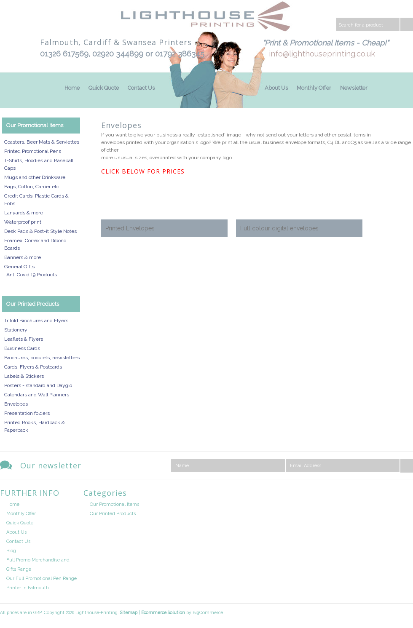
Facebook (406, 495)
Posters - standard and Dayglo (38, 385)
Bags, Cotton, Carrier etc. (32, 187)
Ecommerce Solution (163, 612)
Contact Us (141, 88)
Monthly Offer (314, 88)
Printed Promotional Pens (32, 151)
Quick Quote (103, 88)
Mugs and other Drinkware (34, 177)
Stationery (15, 330)
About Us (276, 88)
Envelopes (16, 404)
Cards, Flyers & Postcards (33, 367)
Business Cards (22, 348)
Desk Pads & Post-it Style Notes (40, 231)
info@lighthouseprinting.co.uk (322, 53)
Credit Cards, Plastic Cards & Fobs (36, 199)
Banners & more (22, 257)
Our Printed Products (32, 304)
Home (72, 88)
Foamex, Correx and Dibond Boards (35, 244)
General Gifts (19, 267)
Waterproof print (22, 222)
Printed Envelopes (130, 228)
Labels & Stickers (24, 376)
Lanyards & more (23, 213)
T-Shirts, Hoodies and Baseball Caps (38, 164)
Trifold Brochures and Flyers (36, 320)
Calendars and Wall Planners (36, 395)
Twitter (385, 495)
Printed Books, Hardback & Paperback (34, 426)
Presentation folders (27, 413)
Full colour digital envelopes (279, 228)
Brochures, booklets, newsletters (42, 358)
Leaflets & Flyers (23, 339)
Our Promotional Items (34, 125)
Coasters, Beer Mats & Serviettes (41, 142)
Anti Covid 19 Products (31, 275)
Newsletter (353, 88)
